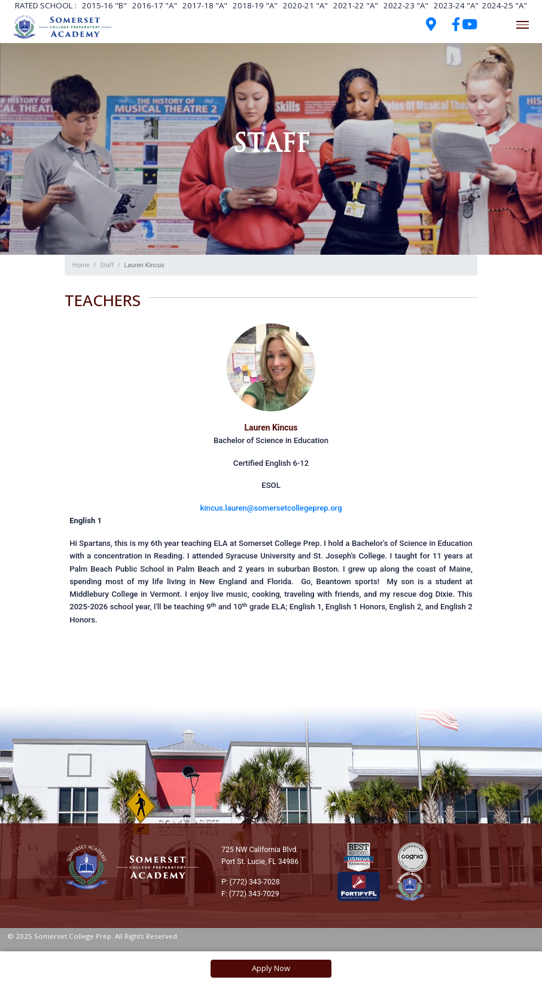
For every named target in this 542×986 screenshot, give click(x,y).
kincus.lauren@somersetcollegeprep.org (271, 507)
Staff (107, 265)
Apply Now (271, 968)
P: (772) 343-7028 (250, 882)
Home (81, 265)
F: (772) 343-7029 (250, 894)
